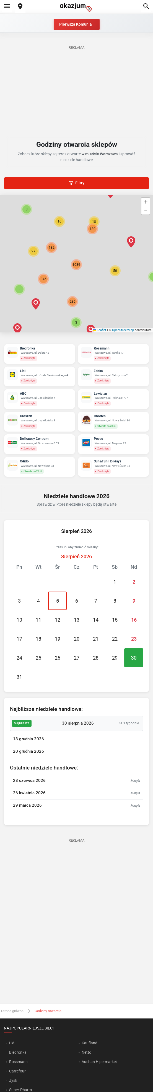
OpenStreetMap (123, 330)
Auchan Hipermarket (99, 1062)
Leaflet (100, 330)
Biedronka (18, 1052)
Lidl (12, 1043)
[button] (115, 270)
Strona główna (12, 1011)
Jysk (13, 1080)
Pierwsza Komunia (75, 24)
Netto (86, 1052)
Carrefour (17, 1071)
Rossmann (18, 1062)
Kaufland (89, 1043)
